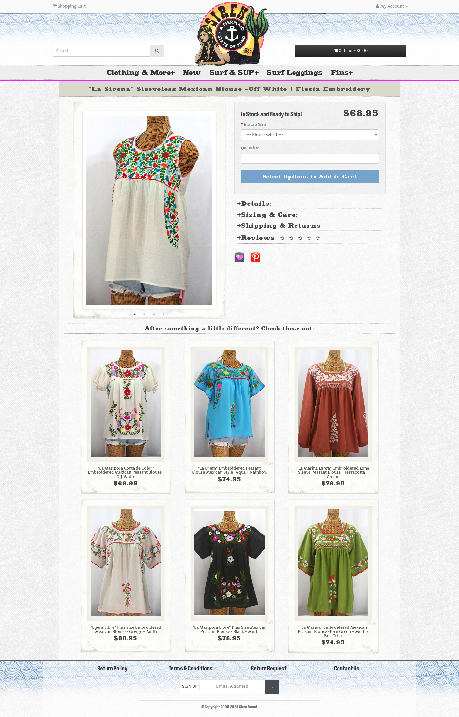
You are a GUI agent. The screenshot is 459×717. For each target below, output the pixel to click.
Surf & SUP (232, 72)
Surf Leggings (294, 72)
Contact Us (346, 669)
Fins (340, 72)
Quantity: (250, 148)
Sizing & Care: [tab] (267, 215)
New (192, 72)
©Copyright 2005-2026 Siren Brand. (229, 707)
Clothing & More (139, 72)
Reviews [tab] (279, 238)
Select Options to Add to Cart (310, 176)
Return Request (269, 669)
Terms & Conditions (191, 669)
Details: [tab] (254, 204)
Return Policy (112, 669)
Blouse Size (255, 124)
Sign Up (190, 686)
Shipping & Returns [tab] (279, 226)
